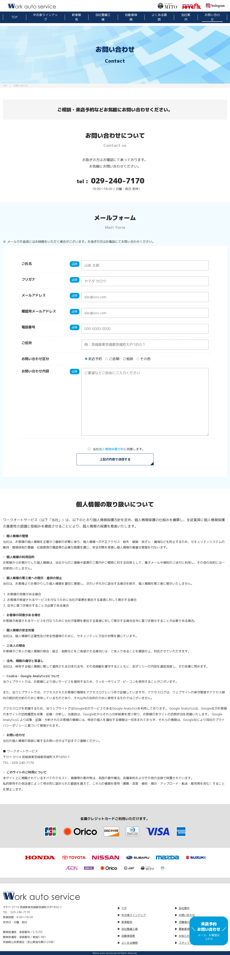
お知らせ (184, 936)
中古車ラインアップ (45, 17)
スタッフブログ (188, 943)
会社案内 (185, 17)
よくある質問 (159, 17)
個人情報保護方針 (111, 449)
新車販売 (76, 17)
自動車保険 (131, 17)
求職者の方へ (187, 922)
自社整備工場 (103, 17)
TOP (14, 17)
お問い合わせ (212, 17)
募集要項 (184, 929)
